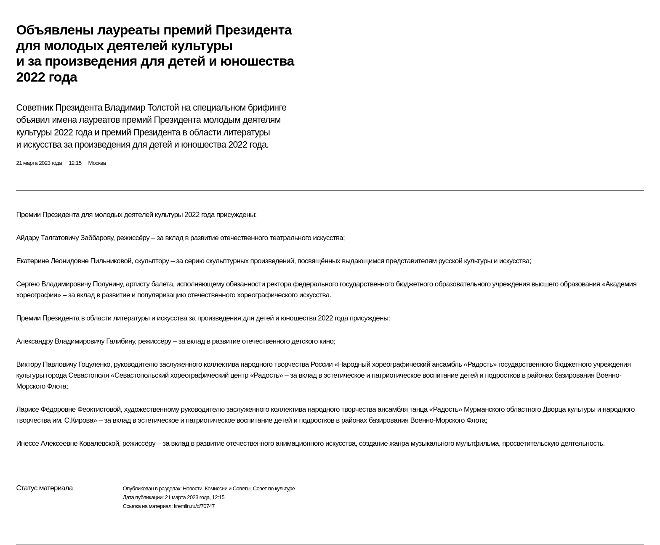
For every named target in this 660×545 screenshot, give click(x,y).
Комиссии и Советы (227, 488)
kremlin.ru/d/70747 (194, 506)
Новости (192, 488)
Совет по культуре (274, 488)
